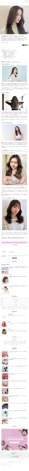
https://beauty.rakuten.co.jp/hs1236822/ (20, 185)
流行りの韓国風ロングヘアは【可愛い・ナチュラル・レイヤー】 (10, 51)
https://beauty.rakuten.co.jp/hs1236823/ (20, 230)
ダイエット (23, 343)
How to (2, 42)
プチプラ (24, 342)
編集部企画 (8, 274)
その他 (16, 305)
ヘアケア (5, 41)
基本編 (5, 293)
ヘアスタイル (8, 293)
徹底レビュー (13, 342)
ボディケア (16, 301)
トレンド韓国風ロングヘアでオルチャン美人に (7, 57)
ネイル (16, 303)
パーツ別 (10, 343)
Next (26, 246)
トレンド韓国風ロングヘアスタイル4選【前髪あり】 (8, 52)
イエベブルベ (6, 343)
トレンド (9, 342)
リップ (16, 342)
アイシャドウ (5, 342)
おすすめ (5, 42)
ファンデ (20, 343)
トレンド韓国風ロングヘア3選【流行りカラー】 (8, 55)
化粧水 (13, 343)
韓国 (7, 42)
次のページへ (14, 242)
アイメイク (2, 301)
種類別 (11, 274)
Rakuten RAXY (4, 1)
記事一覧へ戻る (14, 261)
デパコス (16, 343)
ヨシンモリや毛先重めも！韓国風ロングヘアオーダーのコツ (9, 56)
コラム (1, 305)
